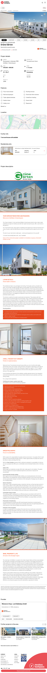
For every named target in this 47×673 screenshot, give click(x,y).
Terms (16, 657)
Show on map (23, 122)
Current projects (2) (6, 616)
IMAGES (4, 40)
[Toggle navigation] (45, 2)
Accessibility (4, 661)
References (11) (15, 616)
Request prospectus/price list (23, 670)
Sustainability (5, 662)
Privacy (16, 659)
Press (2, 657)
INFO (38, 40)
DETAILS (18, 40)
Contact (16, 656)
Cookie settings (16, 662)
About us (3, 656)
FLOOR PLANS (11, 40)
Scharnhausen (15, 10)
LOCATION (32, 40)
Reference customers (7, 664)
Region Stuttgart (4, 10)
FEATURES (25, 40)
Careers (3, 659)
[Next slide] (44, 36)
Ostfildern (10, 10)
